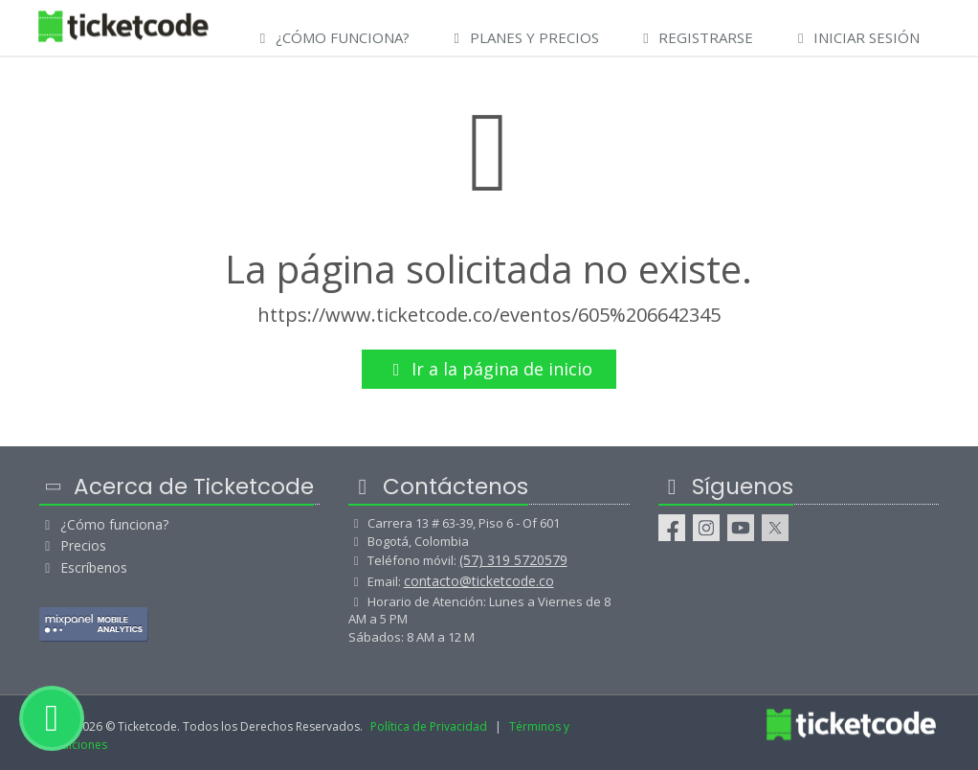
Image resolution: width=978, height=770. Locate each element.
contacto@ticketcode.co (479, 581)
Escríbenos (83, 567)
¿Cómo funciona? (103, 524)
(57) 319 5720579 (513, 560)
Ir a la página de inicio (489, 368)
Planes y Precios (523, 37)
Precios (72, 545)
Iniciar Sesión (855, 37)
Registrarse (695, 37)
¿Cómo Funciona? (332, 37)
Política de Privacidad (428, 726)
